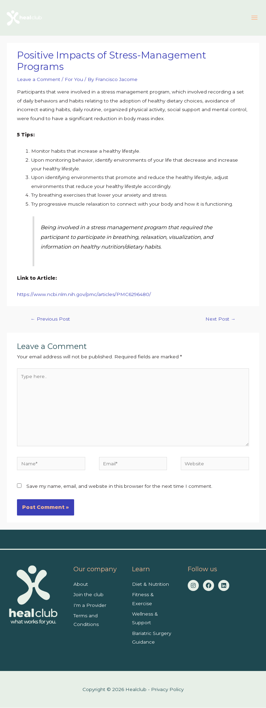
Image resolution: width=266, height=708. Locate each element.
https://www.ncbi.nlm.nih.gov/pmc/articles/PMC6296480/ (84, 295)
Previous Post (50, 319)
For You (74, 79)
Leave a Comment (38, 79)
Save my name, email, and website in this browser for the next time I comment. (119, 487)
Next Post (220, 319)
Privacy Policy (167, 689)
